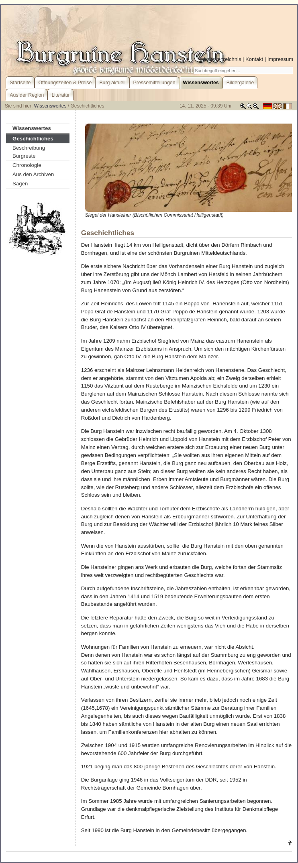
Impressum (280, 59)
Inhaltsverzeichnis (220, 59)
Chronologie (26, 165)
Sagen (20, 184)
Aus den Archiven (33, 174)
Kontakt (254, 59)
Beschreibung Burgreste (28, 152)
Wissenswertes (50, 106)
